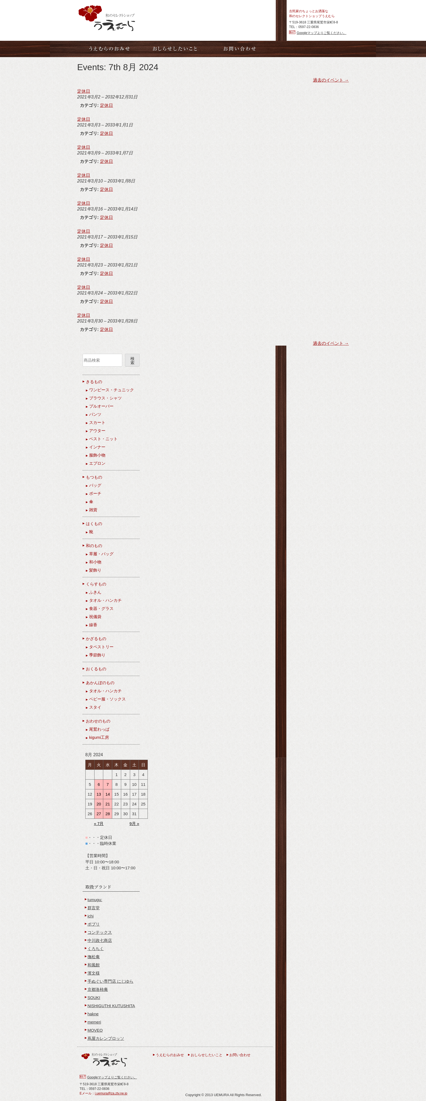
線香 (93, 624)
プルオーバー (101, 406)
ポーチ (95, 493)
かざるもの (96, 638)
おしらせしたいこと (207, 1055)
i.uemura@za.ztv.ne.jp (111, 1093)
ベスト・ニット (103, 438)
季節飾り (97, 655)
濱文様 (93, 973)
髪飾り (95, 570)
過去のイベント (331, 80)
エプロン (97, 463)
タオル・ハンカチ (105, 600)
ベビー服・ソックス (107, 699)
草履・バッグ (101, 553)
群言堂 (93, 907)
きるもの (94, 381)
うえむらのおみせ (170, 1055)
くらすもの (96, 584)
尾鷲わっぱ (99, 729)
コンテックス (99, 932)
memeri (94, 1022)
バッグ (95, 485)
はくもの (94, 523)
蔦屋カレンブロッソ (105, 1038)
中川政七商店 (99, 940)
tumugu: (94, 899)
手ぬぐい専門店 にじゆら (110, 981)
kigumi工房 (99, 737)
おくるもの (96, 668)
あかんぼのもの (100, 682)
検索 (132, 360)
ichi (90, 916)
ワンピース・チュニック (111, 389)
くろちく (95, 948)
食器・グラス (101, 608)
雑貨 (93, 509)
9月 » (134, 823)
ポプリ (93, 924)
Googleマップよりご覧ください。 (321, 33)
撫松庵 (93, 956)
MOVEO (95, 1030)
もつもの (94, 477)
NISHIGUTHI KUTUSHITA (111, 1005)
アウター (97, 430)
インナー (97, 447)
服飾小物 (97, 455)
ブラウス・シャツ (105, 398)
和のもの (94, 545)
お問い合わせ (239, 1055)
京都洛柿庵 (97, 989)
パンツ (95, 414)
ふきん (95, 592)
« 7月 (99, 823)
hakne (93, 1014)
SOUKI (93, 997)
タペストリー (101, 646)
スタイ (95, 707)
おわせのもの (98, 721)
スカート (97, 422)
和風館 (93, 965)
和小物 (95, 562)
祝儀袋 (95, 616)
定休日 (106, 105)
